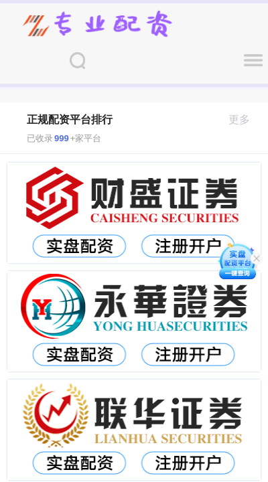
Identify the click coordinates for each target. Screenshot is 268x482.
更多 (244, 119)
